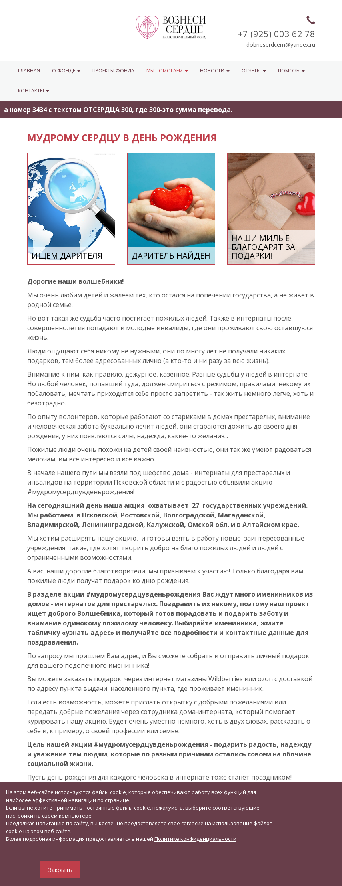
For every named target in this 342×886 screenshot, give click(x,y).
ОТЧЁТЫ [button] (254, 70)
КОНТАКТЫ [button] (33, 90)
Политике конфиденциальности (195, 838)
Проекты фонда (113, 70)
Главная (29, 70)
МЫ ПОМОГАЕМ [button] (167, 70)
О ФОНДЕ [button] (66, 70)
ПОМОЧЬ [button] (291, 70)
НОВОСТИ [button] (215, 70)
